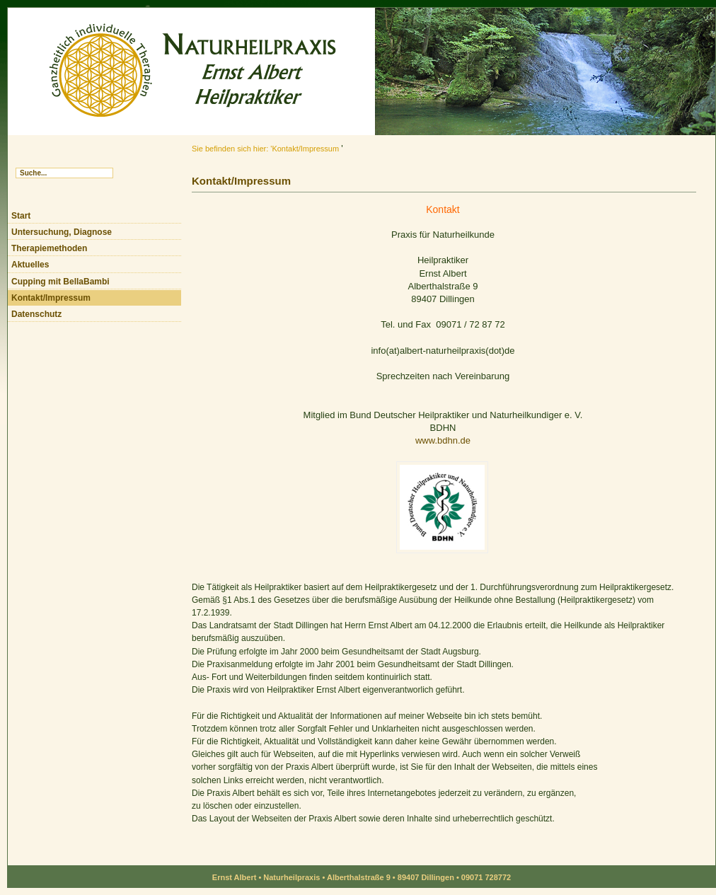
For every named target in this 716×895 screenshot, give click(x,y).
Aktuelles (30, 265)
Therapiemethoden (49, 248)
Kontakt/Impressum (51, 298)
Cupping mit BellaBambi (60, 282)
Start (20, 216)
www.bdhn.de (442, 440)
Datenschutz (36, 314)
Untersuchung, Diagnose (61, 232)
